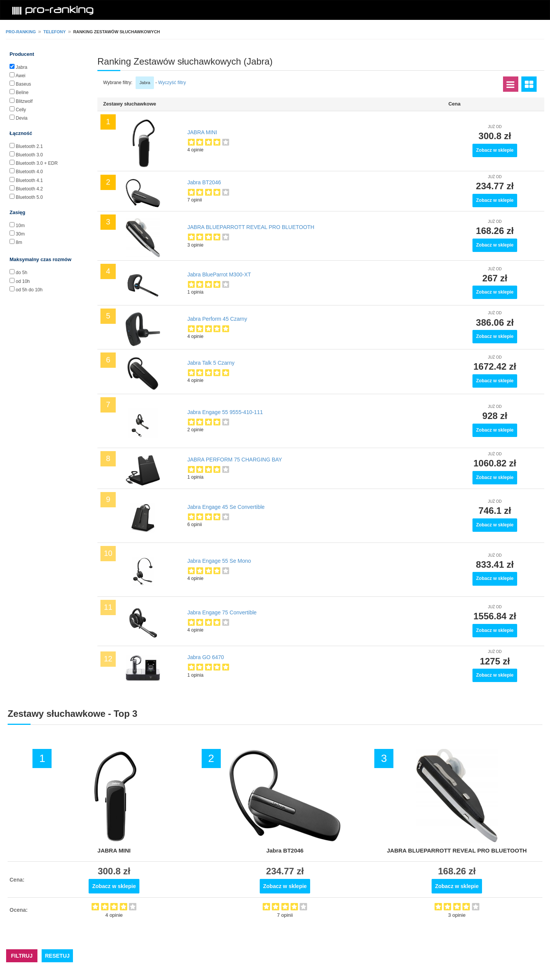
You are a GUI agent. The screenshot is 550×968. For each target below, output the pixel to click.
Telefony (54, 31)
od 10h (23, 281)
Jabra (21, 67)
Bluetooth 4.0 (29, 171)
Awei (21, 75)
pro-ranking (21, 31)
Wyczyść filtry (172, 82)
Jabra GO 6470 (206, 657)
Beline (22, 92)
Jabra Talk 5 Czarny (211, 363)
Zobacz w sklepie (494, 150)
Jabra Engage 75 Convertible (222, 612)
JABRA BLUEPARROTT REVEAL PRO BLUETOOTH (251, 227)
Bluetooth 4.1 (29, 180)
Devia (22, 118)
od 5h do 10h (29, 289)
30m (20, 234)
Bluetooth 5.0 (29, 197)
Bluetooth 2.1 (29, 146)
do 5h (21, 272)
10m (20, 225)
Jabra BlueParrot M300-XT (219, 274)
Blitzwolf (24, 101)
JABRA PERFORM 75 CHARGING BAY (235, 459)
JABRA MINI (202, 132)
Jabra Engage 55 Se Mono (219, 561)
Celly (21, 109)
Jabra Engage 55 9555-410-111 (225, 412)
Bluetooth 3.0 (29, 155)
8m (19, 242)
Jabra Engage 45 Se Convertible (226, 507)
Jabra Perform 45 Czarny (217, 319)
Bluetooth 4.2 (29, 189)
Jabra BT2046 (204, 182)
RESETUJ (57, 956)
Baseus (23, 84)
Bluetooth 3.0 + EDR (37, 163)
